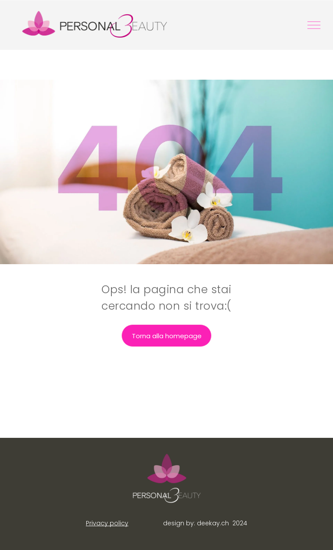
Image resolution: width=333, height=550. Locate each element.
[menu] (314, 25)
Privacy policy (107, 523)
